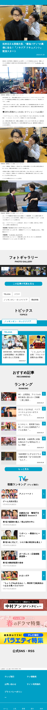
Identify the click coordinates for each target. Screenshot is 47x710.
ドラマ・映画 (8, 668)
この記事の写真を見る (23, 284)
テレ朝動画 (31, 677)
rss (30, 657)
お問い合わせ (10, 684)
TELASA (7, 294)
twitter (17, 657)
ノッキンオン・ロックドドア (15, 234)
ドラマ (17, 294)
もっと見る (23, 469)
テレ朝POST (23, 2)
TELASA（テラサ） (36, 229)
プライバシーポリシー (13, 695)
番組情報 (34, 300)
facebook (23, 657)
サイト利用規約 (33, 684)
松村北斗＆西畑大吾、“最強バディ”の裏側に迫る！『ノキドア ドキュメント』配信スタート (17, 668)
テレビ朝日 (9, 677)
